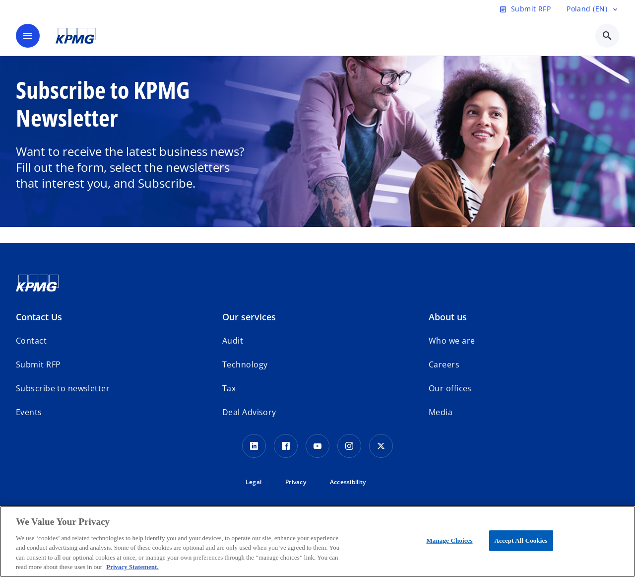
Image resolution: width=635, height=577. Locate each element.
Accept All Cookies (521, 540)
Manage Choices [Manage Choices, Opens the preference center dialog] (449, 540)
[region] (317, 541)
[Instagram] (349, 446)
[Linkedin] (254, 446)
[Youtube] (317, 446)
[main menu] (28, 36)
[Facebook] (286, 446)
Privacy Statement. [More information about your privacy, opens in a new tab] (132, 567)
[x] (381, 446)
